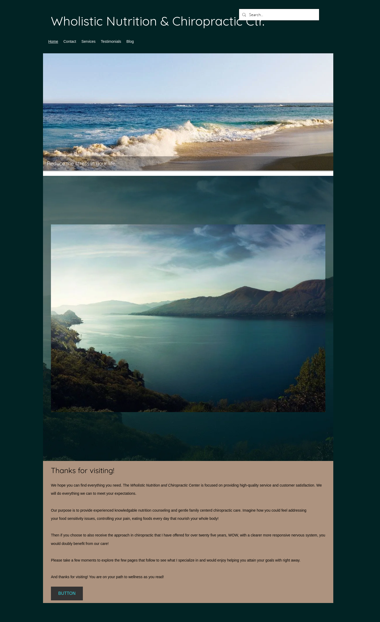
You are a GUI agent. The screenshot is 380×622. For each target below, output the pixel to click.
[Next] (326, 115)
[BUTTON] (67, 593)
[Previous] (50, 115)
